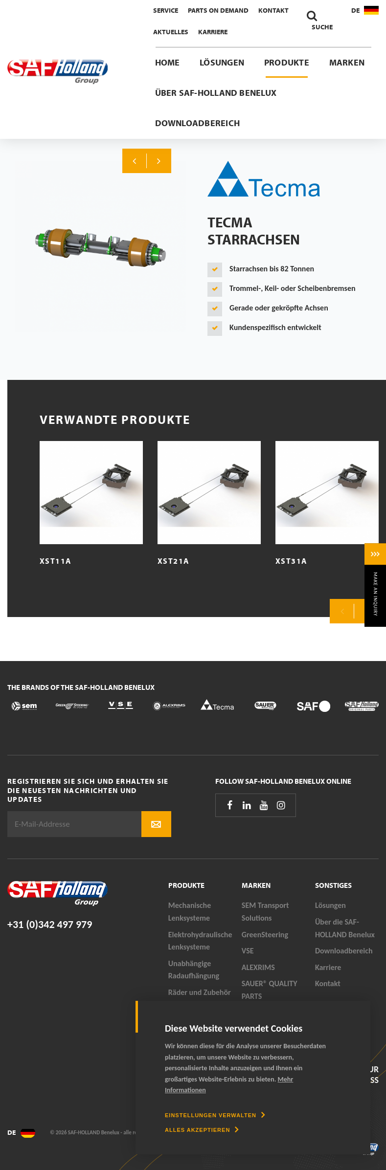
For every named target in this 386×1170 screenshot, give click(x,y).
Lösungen (222, 62)
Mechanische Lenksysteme (189, 912)
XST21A (173, 561)
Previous (134, 161)
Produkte (286, 62)
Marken (346, 62)
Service (165, 10)
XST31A (291, 561)
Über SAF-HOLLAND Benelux (216, 92)
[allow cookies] (202, 1130)
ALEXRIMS (258, 967)
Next (159, 161)
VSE (248, 950)
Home (167, 62)
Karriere (212, 31)
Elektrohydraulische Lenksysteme (200, 941)
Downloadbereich (197, 123)
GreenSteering (265, 934)
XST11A (55, 561)
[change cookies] (215, 1115)
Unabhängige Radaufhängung (193, 970)
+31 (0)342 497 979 (49, 924)
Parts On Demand (218, 10)
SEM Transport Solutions (265, 912)
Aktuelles (170, 31)
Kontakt (273, 10)
